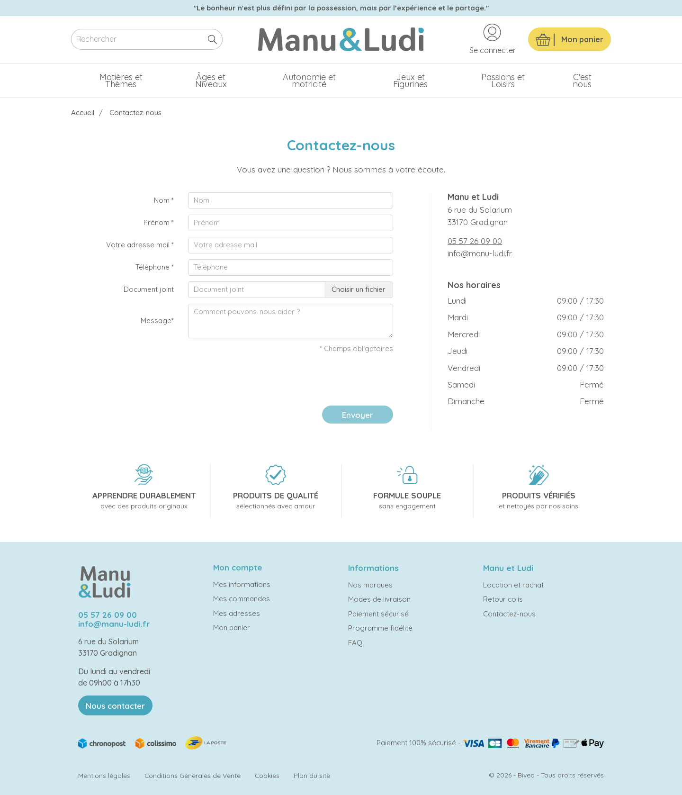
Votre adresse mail (140, 244)
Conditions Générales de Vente (192, 775)
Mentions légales (104, 775)
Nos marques (370, 584)
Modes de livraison (379, 599)
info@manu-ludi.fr (480, 253)
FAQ (355, 642)
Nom (164, 200)
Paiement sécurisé (378, 613)
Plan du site (312, 775)
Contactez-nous (509, 613)
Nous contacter (115, 706)
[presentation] (321, 379)
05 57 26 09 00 (475, 241)
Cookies (267, 775)
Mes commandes (241, 598)
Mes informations (241, 584)
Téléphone (154, 266)
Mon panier (231, 627)
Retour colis (503, 599)
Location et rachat (513, 584)
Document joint (149, 289)
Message (157, 320)
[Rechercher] (147, 39)
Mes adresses (236, 613)
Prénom (159, 222)
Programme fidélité (380, 627)
